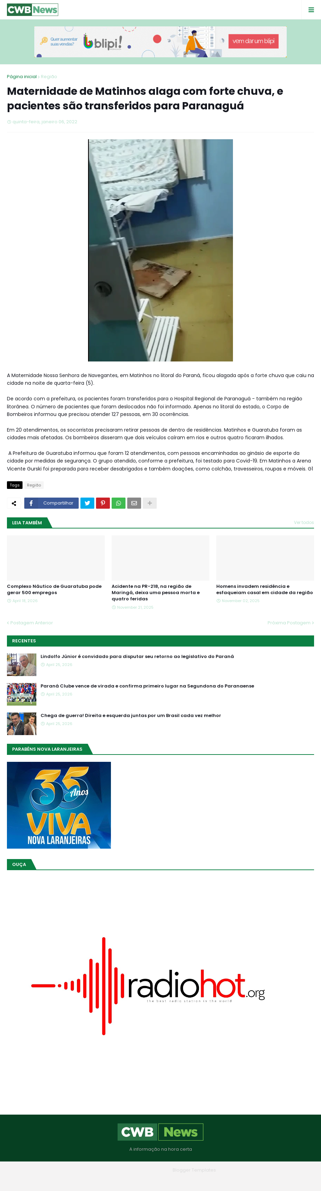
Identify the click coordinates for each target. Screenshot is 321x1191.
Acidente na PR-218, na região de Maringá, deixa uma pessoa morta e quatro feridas (156, 592)
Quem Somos (141, 1180)
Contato (174, 1180)
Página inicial (22, 76)
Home (111, 1180)
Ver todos (304, 522)
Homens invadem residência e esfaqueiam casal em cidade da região (264, 589)
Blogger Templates (194, 1170)
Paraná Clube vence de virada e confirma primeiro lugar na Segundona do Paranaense (147, 686)
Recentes (24, 641)
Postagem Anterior (31, 622)
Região (49, 76)
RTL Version (204, 1180)
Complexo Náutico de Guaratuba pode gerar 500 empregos (54, 589)
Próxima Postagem (289, 622)
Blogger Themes (151, 1170)
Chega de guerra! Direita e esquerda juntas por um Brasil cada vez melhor (131, 716)
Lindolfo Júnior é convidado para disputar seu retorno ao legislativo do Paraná (137, 656)
